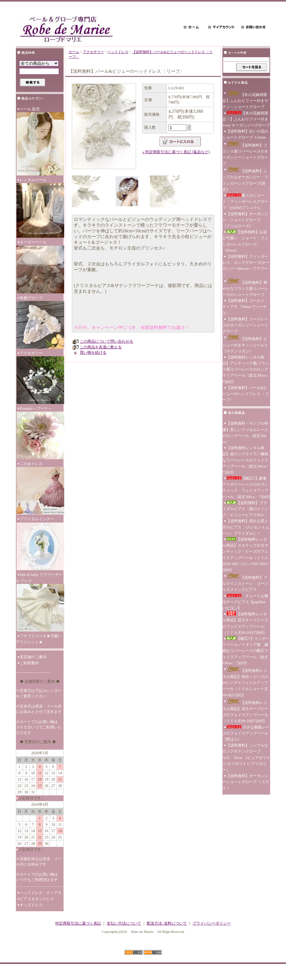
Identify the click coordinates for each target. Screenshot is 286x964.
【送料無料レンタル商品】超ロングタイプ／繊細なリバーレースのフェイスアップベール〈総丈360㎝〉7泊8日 (246, 460)
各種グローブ (40, 323)
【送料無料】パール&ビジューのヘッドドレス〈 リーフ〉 (245, 394)
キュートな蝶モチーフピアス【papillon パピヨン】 (245, 602)
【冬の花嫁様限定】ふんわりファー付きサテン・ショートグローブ (245, 99)
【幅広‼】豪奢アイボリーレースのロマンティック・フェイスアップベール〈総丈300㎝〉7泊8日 (246, 487)
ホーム (74, 52)
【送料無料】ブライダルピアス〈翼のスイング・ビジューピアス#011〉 (245, 509)
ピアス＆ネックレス (37, 899)
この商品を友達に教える (101, 347)
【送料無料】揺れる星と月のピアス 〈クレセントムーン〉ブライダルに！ (245, 527)
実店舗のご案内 (33, 657)
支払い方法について (124, 923)
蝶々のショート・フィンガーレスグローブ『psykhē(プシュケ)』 (245, 201)
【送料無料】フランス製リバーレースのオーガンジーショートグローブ (245, 153)
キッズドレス (31, 905)
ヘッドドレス (117, 52)
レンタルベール (40, 208)
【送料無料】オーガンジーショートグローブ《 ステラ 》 (245, 782)
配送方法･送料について (167, 923)
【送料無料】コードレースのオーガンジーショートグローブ (245, 325)
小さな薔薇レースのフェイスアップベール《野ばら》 (245, 733)
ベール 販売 (40, 142)
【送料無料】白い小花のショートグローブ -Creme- (245, 134)
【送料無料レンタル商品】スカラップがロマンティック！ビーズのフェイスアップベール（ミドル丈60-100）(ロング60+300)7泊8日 (245, 554)
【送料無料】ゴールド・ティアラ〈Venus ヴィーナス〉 (245, 306)
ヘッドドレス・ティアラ (41, 893)
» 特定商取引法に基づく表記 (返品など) (176, 152)
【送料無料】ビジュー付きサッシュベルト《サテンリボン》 (245, 343)
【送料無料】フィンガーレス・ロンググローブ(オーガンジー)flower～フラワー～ (245, 265)
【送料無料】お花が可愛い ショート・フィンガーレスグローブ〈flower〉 (245, 241)
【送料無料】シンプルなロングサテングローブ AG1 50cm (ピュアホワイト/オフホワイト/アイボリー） (246, 757)
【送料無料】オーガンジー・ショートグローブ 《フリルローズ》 (245, 220)
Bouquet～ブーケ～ (40, 433)
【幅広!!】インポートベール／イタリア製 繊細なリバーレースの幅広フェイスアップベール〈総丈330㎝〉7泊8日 (245, 650)
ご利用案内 (29, 663)
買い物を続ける (93, 352)
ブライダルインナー (40, 544)
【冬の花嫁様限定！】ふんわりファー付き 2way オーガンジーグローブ (246, 119)
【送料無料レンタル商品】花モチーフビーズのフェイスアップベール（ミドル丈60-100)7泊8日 (245, 623)
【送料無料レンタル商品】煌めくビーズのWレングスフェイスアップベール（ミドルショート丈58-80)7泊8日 (245, 681)
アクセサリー (40, 378)
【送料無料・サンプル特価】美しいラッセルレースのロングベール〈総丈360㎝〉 (245, 432)
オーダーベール (40, 267)
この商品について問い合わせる (106, 341)
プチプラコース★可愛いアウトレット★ (39, 639)
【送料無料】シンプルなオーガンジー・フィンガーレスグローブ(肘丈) (245, 179)
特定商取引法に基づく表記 (78, 923)
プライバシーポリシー (212, 923)
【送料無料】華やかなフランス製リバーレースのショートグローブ (245, 287)
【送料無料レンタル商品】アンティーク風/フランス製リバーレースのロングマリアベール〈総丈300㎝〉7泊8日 (246, 369)
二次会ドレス (40, 488)
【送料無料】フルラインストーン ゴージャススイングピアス (245, 582)
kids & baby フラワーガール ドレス (40, 602)
